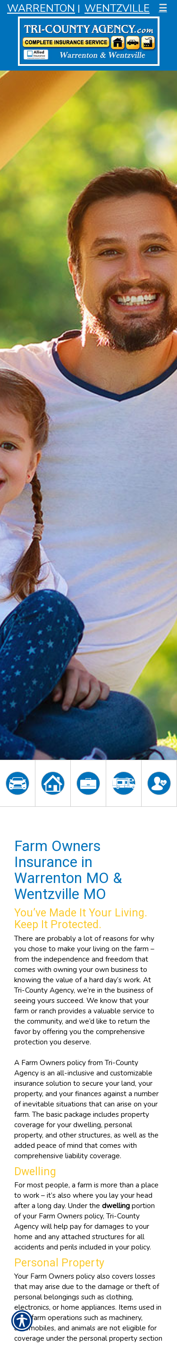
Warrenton (41, 8)
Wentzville (117, 8)
